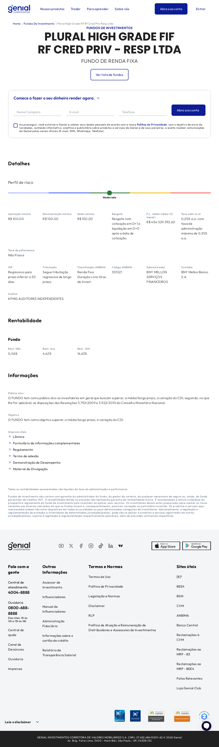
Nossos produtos (52, 9)
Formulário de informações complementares (46, 443)
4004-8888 (19, 592)
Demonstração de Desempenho (36, 462)
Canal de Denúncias (16, 646)
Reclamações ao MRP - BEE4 (189, 666)
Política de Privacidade (152, 124)
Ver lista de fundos (109, 75)
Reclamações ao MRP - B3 (189, 651)
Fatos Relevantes (189, 678)
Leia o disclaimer (18, 722)
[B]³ (179, 577)
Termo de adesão (26, 456)
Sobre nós (122, 9)
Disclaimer (96, 606)
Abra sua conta (171, 9)
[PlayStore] (196, 546)
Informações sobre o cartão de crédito (57, 638)
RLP (91, 615)
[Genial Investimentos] (19, 9)
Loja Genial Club (189, 688)
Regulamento (23, 450)
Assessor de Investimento (52, 584)
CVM (180, 606)
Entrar (201, 9)
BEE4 (180, 586)
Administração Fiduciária (53, 623)
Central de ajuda (16, 632)
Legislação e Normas (104, 596)
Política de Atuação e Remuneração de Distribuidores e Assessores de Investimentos (122, 627)
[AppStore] (166, 546)
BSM (180, 596)
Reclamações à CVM (188, 637)
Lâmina (18, 437)
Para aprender (98, 9)
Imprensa (15, 669)
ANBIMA (183, 615)
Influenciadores (54, 597)
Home (17, 23)
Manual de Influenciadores (54, 609)
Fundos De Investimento (38, 23)
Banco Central (187, 625)
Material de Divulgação (30, 469)
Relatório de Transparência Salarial (59, 652)
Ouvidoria (15, 659)
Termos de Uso (99, 577)
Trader (76, 9)
